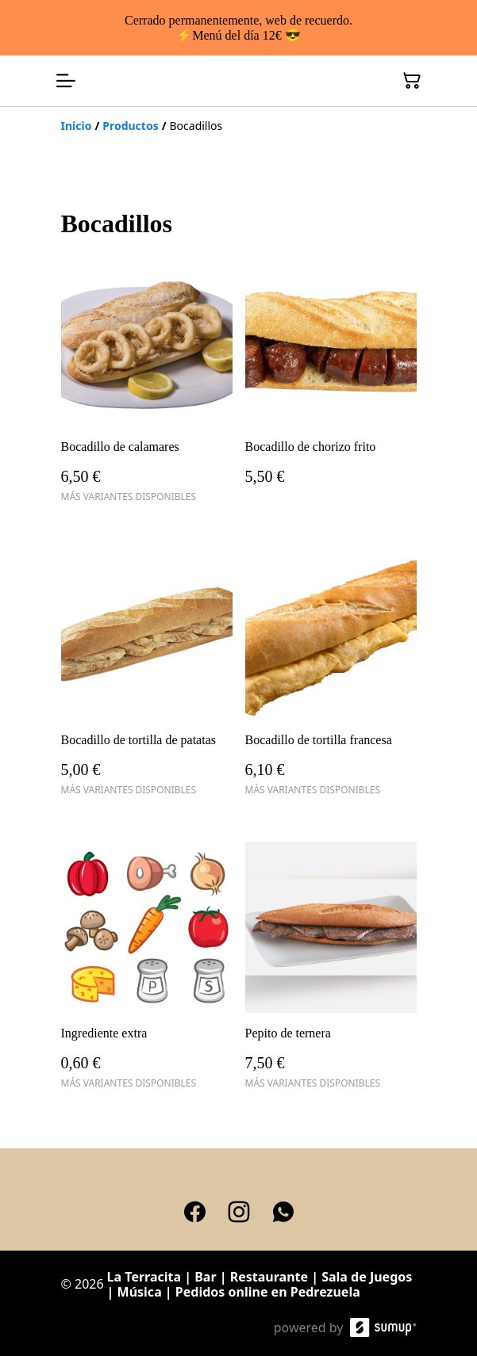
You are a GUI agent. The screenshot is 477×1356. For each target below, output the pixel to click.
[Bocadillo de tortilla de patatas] (147, 679)
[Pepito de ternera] (331, 972)
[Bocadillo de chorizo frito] (331, 386)
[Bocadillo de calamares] (147, 386)
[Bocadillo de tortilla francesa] (331, 679)
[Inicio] (76, 125)
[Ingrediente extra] (147, 972)
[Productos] (130, 125)
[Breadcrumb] (239, 126)
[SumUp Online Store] (383, 1327)
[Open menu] (65, 80)
